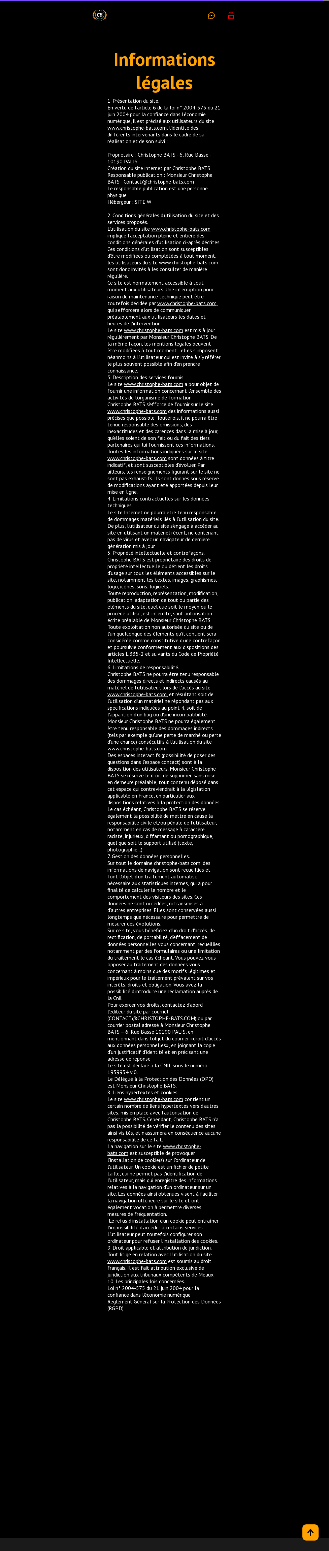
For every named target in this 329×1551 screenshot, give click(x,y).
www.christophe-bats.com (137, 127)
